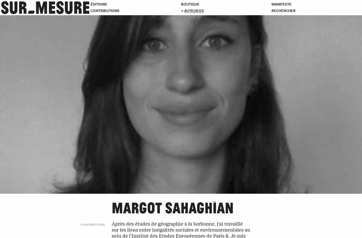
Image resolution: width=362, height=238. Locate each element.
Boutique (190, 4)
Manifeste (282, 4)
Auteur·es (194, 10)
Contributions (104, 10)
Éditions (98, 4)
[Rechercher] (317, 11)
